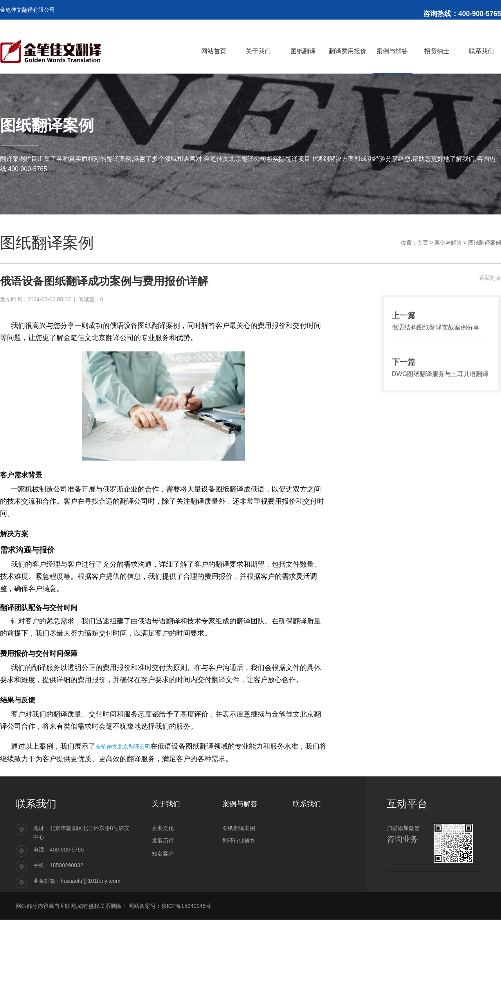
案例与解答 (448, 242)
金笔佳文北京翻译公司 (123, 746)
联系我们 (307, 804)
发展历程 (163, 840)
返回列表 (490, 278)
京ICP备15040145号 (186, 906)
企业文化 (163, 828)
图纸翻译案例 (484, 242)
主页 (422, 242)
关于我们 (166, 804)
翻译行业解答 (238, 840)
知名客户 (163, 853)
